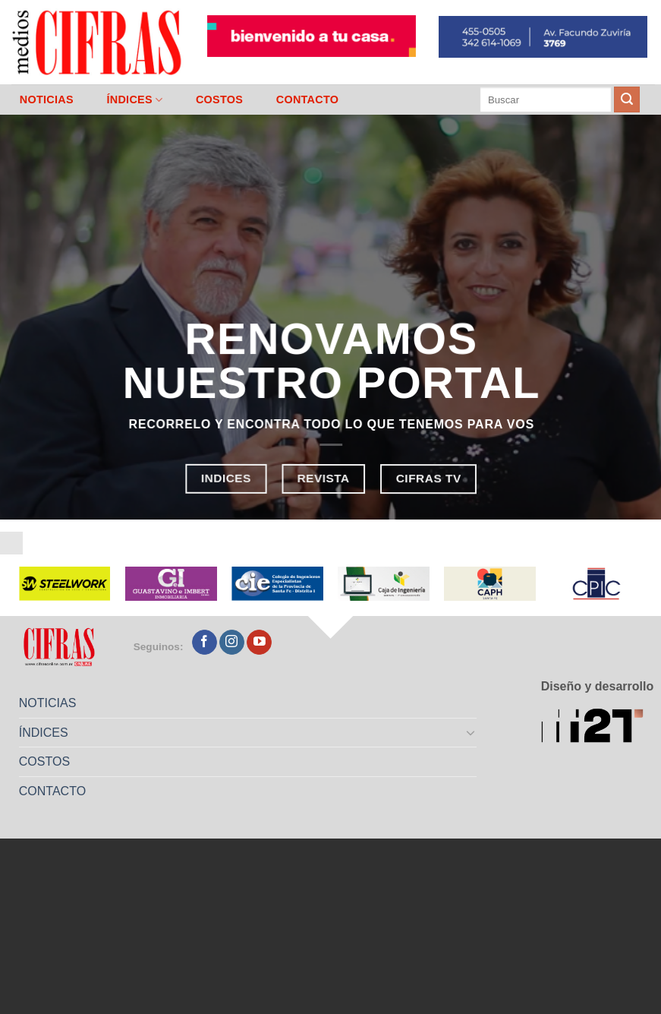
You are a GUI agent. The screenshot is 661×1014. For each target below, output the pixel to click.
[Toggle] (471, 732)
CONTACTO (307, 99)
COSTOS (219, 99)
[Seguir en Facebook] (204, 642)
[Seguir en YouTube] (259, 642)
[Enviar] (627, 99)
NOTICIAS (47, 99)
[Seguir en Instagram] (231, 642)
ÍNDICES (134, 100)
